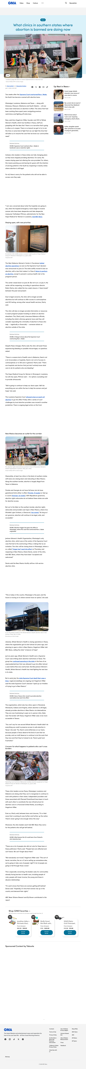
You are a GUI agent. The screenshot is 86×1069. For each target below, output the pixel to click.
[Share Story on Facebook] (32, 87)
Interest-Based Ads (64, 1034)
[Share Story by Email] (43, 87)
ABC (73, 1035)
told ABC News (37, 217)
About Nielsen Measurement (64, 1038)
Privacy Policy (53, 1035)
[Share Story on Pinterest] (39, 87)
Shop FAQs (75, 1029)
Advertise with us (53, 1050)
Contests (51, 1029)
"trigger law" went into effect (22, 549)
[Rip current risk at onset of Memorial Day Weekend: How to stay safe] (67, 106)
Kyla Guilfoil (10, 86)
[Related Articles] (27, 145)
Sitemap (7, 1056)
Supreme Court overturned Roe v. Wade (33, 94)
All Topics (74, 1041)
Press (62, 1042)
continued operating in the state (24, 661)
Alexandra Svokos (21, 86)
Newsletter (73, 3)
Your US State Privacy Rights (64, 1029)
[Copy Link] (47, 87)
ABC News (74, 1032)
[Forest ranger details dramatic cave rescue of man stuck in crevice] (67, 94)
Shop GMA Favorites (18, 910)
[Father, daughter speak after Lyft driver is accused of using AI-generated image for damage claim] (67, 130)
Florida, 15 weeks (34, 493)
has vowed (35, 512)
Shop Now (23, 932)
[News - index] (43, 20)
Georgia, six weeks (18, 495)
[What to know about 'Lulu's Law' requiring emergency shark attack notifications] (67, 118)
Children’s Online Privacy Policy (53, 1046)
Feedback (63, 1045)
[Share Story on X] (36, 87)
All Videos (74, 1038)
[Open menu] (42, 3)
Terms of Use (52, 1032)
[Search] (65, 3)
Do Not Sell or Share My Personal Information (53, 1040)
